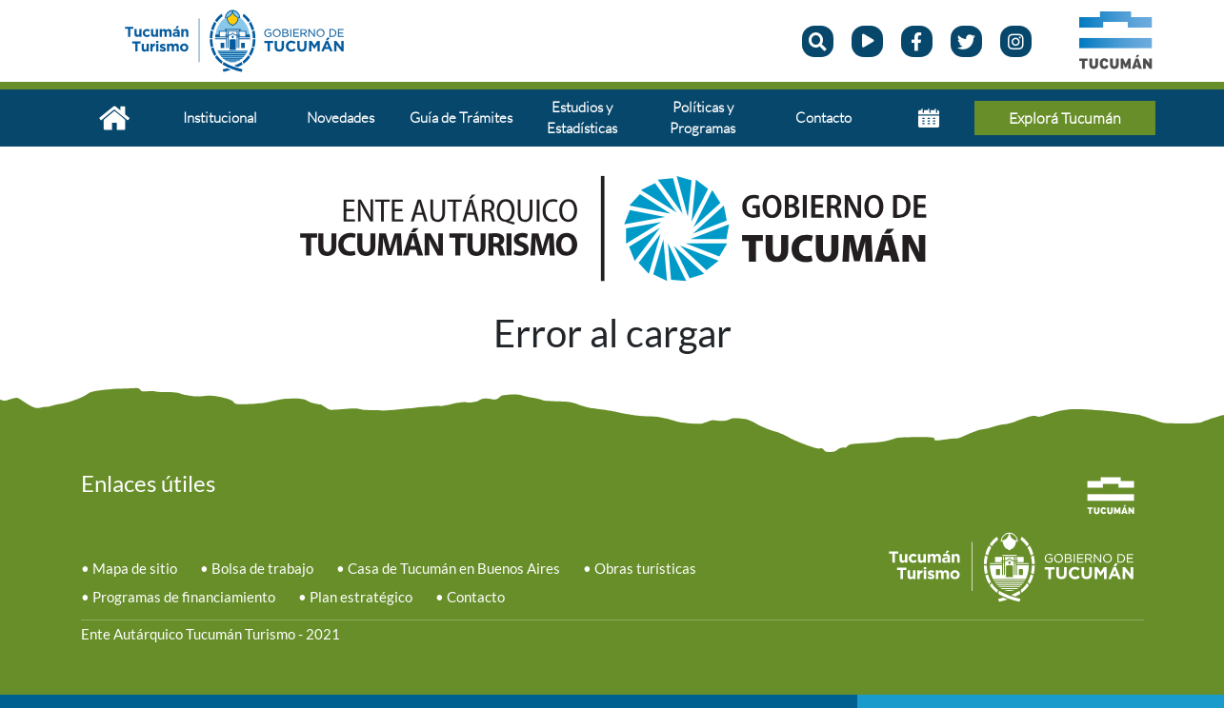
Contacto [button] (823, 117)
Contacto (476, 597)
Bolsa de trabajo (262, 568)
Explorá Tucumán (1065, 118)
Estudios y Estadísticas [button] (582, 117)
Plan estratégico (361, 597)
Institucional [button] (220, 117)
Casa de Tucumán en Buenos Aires (454, 568)
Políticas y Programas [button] (702, 117)
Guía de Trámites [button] (461, 117)
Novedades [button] (340, 117)
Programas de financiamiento (183, 597)
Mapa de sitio (134, 568)
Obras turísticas (645, 568)
